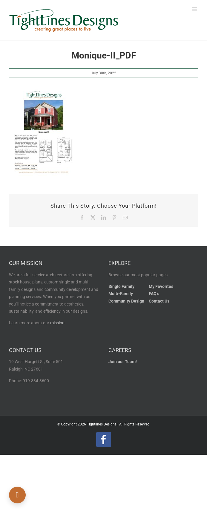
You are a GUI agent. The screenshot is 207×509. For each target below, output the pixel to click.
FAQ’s (154, 293)
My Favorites (161, 286)
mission (57, 323)
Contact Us (159, 301)
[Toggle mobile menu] (195, 9)
